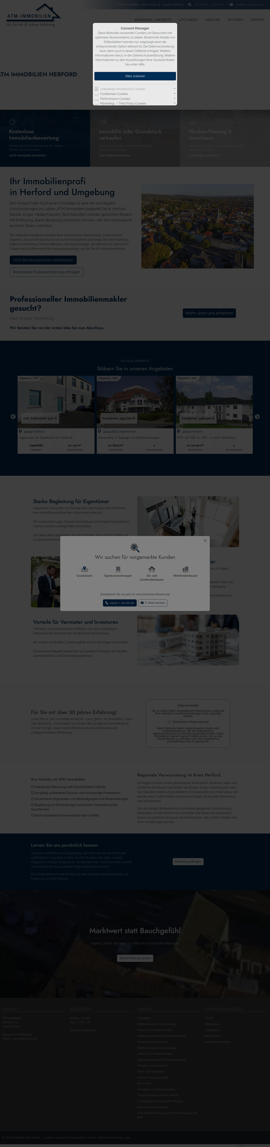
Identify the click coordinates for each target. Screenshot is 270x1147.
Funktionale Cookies (114, 94)
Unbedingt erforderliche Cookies (122, 89)
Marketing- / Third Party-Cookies (123, 103)
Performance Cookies (115, 99)
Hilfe (141, 64)
